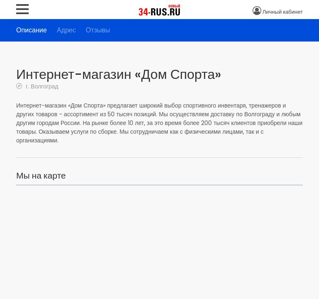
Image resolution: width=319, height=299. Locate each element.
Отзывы (98, 30)
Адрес (66, 30)
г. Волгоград (41, 86)
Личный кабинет (283, 12)
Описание (31, 30)
